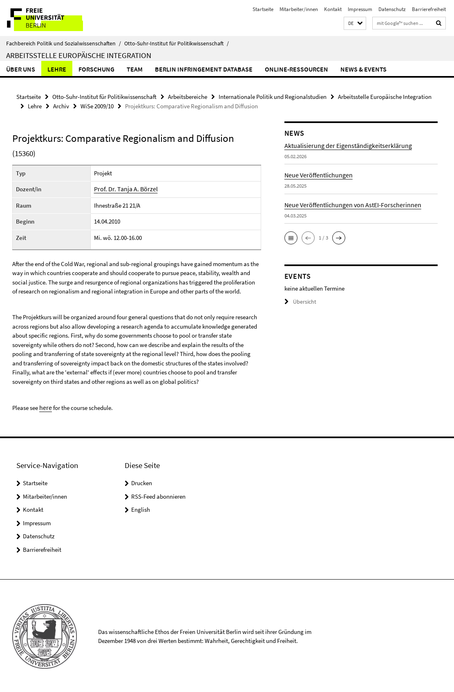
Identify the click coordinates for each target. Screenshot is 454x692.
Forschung (96, 69)
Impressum (360, 9)
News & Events (363, 69)
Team (135, 69)
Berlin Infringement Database (204, 69)
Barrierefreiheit (429, 9)
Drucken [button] (141, 482)
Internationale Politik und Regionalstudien (273, 96)
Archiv (61, 105)
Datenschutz (392, 9)
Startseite (263, 9)
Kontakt (333, 9)
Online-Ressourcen (296, 69)
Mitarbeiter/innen (299, 9)
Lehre (56, 69)
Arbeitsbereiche (187, 96)
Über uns (20, 69)
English (140, 508)
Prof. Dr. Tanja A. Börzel (127, 188)
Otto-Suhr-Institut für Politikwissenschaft (176, 43)
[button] (355, 23)
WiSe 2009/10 (97, 105)
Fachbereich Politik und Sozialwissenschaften (63, 43)
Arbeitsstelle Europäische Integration (78, 55)
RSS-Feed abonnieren (158, 495)
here (44, 406)
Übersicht (299, 301)
